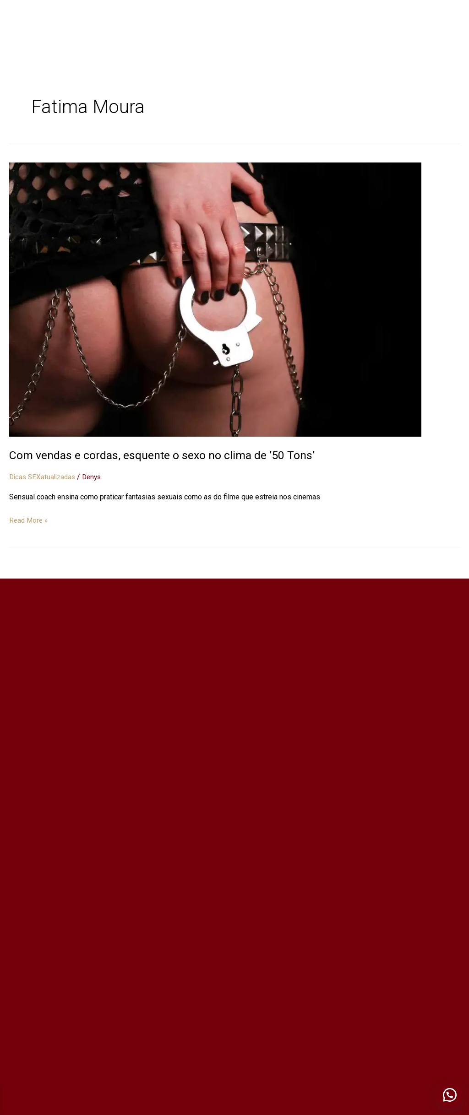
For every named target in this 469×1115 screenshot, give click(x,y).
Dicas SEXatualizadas (44, 476)
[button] (448, 1092)
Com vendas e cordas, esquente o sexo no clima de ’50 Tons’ (167, 455)
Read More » (29, 519)
